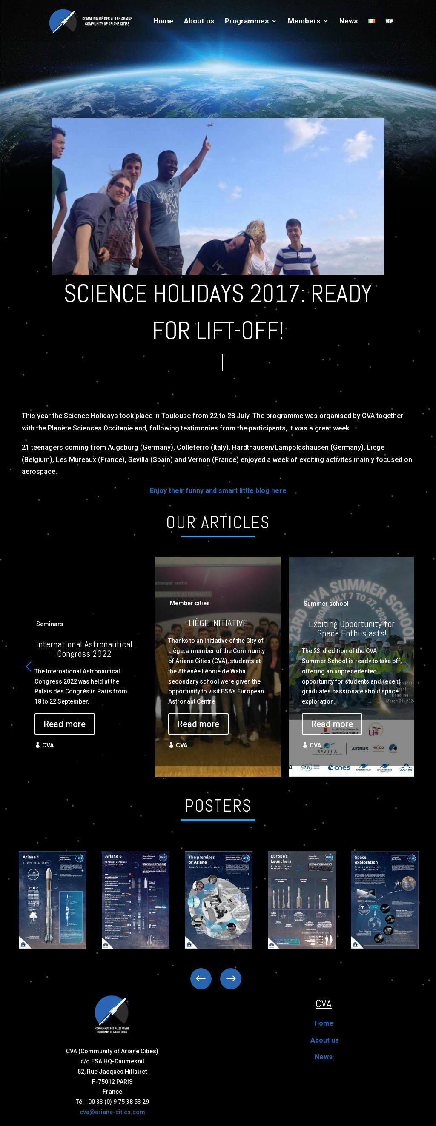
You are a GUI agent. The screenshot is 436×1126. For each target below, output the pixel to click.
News (348, 21)
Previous (207, 979)
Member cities (190, 603)
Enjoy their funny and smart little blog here (218, 491)
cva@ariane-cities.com (112, 1112)
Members (304, 21)
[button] (407, 666)
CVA (48, 745)
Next (224, 979)
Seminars (49, 624)
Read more (65, 724)
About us (199, 21)
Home (163, 21)
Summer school (326, 603)
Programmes (247, 21)
